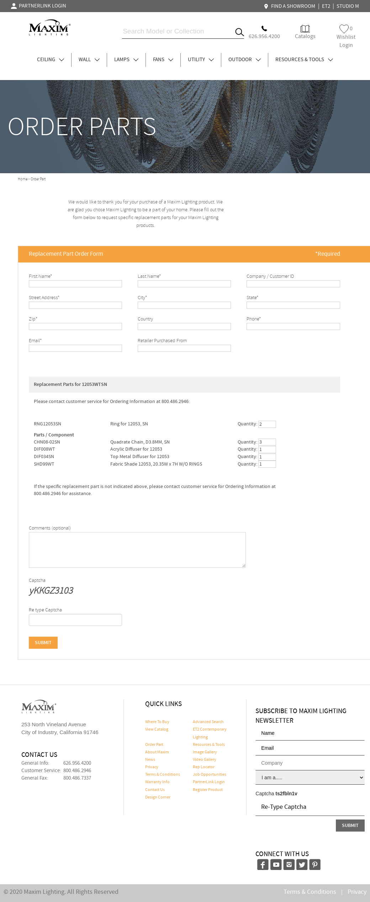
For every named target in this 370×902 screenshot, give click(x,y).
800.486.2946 (77, 770)
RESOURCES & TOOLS (304, 59)
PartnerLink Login (209, 782)
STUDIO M (348, 6)
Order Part (154, 745)
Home (22, 179)
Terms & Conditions (162, 775)
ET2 (326, 6)
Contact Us (155, 790)
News (150, 760)
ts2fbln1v (286, 793)
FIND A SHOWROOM (290, 6)
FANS (163, 59)
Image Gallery (205, 752)
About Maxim (157, 752)
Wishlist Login (346, 37)
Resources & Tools (209, 745)
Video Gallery (204, 760)
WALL (89, 59)
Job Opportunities (209, 775)
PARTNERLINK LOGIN (38, 6)
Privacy (151, 767)
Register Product (208, 790)
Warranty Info (157, 782)
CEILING (50, 59)
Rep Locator (204, 767)
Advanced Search (208, 722)
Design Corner (157, 797)
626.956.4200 (77, 763)
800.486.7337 (77, 778)
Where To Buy (157, 722)
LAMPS (126, 59)
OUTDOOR (244, 59)
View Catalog (156, 729)
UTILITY (201, 59)
